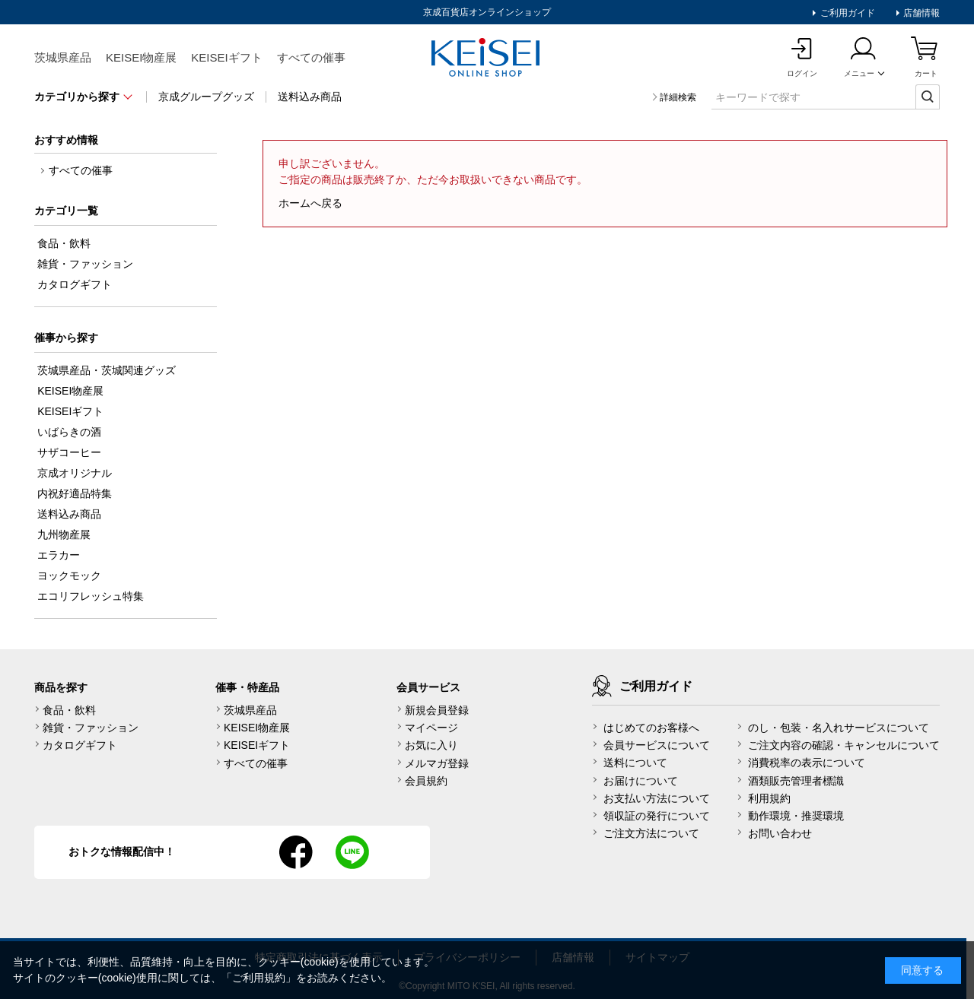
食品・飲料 (69, 710)
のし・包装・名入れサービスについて (838, 728)
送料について (635, 762)
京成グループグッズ (206, 96)
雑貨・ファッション (90, 728)
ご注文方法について (651, 833)
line (352, 852)
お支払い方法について (656, 798)
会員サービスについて (656, 745)
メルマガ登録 (437, 763)
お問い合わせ (780, 833)
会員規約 (426, 781)
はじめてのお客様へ (651, 728)
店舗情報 (920, 13)
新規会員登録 (437, 710)
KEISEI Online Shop (487, 58)
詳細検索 (678, 97)
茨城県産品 (62, 57)
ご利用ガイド (845, 13)
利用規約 (769, 798)
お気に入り (431, 745)
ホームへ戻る (310, 203)
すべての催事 (311, 57)
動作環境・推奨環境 (796, 816)
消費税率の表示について (806, 762)
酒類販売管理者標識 (796, 781)
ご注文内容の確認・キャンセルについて (844, 745)
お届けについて (640, 781)
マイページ (431, 728)
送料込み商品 (310, 96)
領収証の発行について (656, 816)
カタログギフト (80, 745)
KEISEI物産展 (141, 57)
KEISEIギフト (226, 57)
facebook (296, 852)
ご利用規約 (258, 978)
